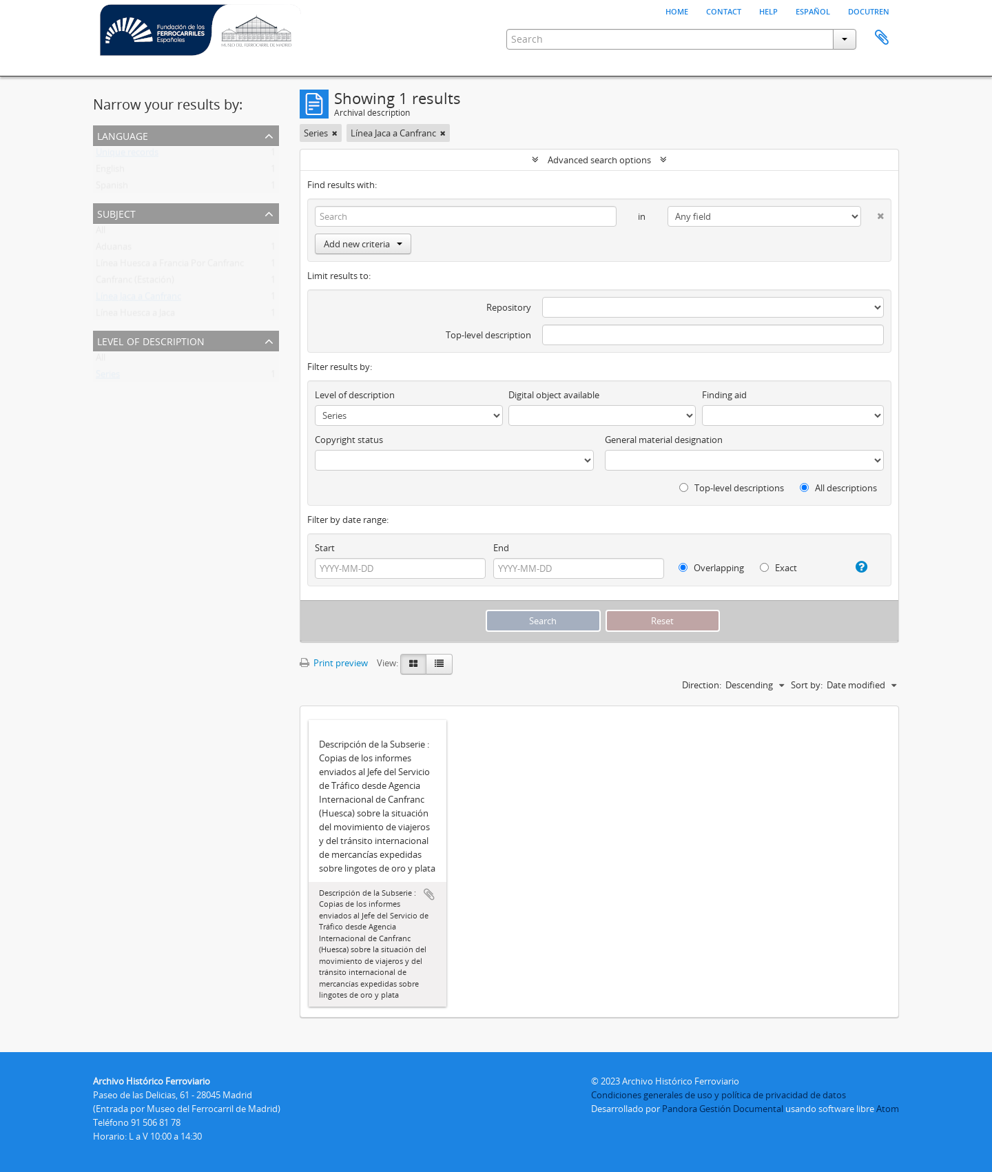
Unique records (127, 155)
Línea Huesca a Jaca (135, 315)
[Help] (856, 567)
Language (122, 134)
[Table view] (439, 664)
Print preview (334, 663)
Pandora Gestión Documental (722, 1108)
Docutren (868, 10)
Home (676, 10)
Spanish (112, 188)
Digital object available (553, 395)
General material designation (664, 439)
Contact (723, 10)
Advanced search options (599, 160)
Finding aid (724, 395)
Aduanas (114, 249)
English (110, 171)
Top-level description (488, 335)
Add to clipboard (429, 894)
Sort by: (807, 685)
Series (108, 377)
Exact (778, 568)
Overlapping (711, 568)
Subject (116, 212)
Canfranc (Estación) (135, 282)
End (501, 548)
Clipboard (882, 38)
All (100, 233)
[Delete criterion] (872, 213)
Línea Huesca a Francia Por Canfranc (170, 266)
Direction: (701, 685)
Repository (508, 307)
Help (768, 10)
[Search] (466, 216)
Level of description (151, 340)
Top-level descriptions (731, 488)
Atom (887, 1108)
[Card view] (413, 664)
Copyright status (349, 439)
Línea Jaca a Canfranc (138, 299)
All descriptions (838, 488)
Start (325, 548)
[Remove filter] (335, 133)
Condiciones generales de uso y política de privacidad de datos (718, 1095)
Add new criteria (363, 244)
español (813, 10)
